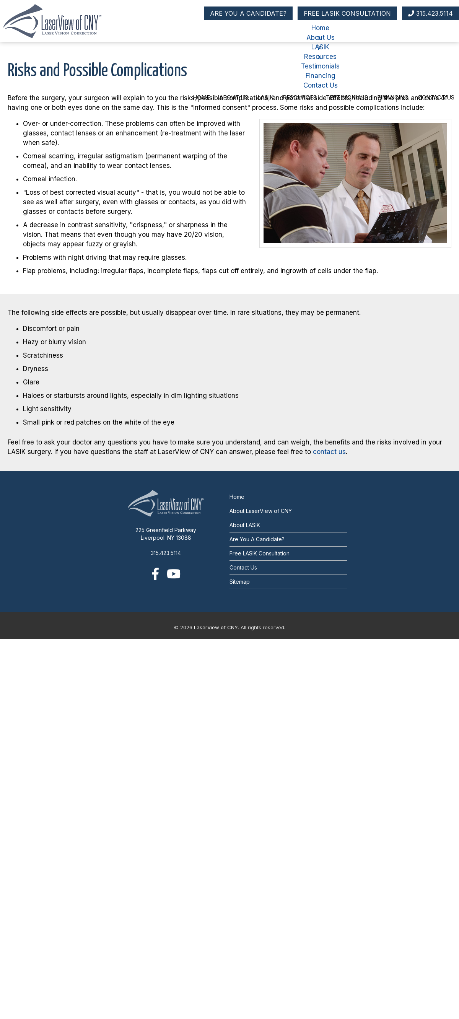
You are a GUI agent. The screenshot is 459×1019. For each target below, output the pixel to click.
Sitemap (240, 581)
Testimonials (347, 97)
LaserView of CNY (216, 627)
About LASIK (245, 525)
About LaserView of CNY (261, 511)
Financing (393, 97)
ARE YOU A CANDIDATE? (248, 13)
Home (201, 97)
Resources (300, 97)
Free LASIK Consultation (260, 553)
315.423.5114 (430, 13)
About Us (233, 97)
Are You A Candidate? (257, 539)
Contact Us (436, 97)
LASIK (265, 97)
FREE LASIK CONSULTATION (347, 13)
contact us (329, 452)
